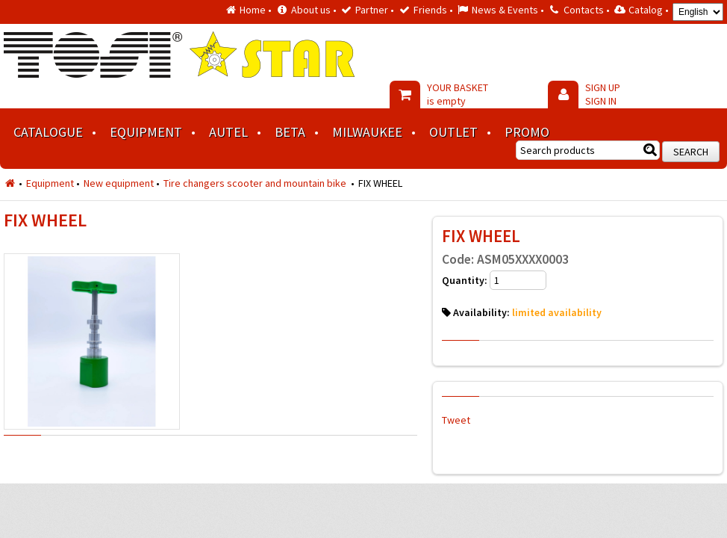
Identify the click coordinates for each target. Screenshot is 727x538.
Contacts (584, 9)
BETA (290, 131)
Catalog (645, 9)
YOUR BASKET (457, 94)
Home (253, 9)
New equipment (119, 183)
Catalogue (48, 131)
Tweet (456, 420)
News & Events (505, 9)
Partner (371, 9)
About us (311, 9)
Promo (527, 131)
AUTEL (228, 131)
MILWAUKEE (367, 131)
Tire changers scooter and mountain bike (256, 183)
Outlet (453, 131)
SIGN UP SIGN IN (602, 94)
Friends (430, 9)
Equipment (146, 131)
